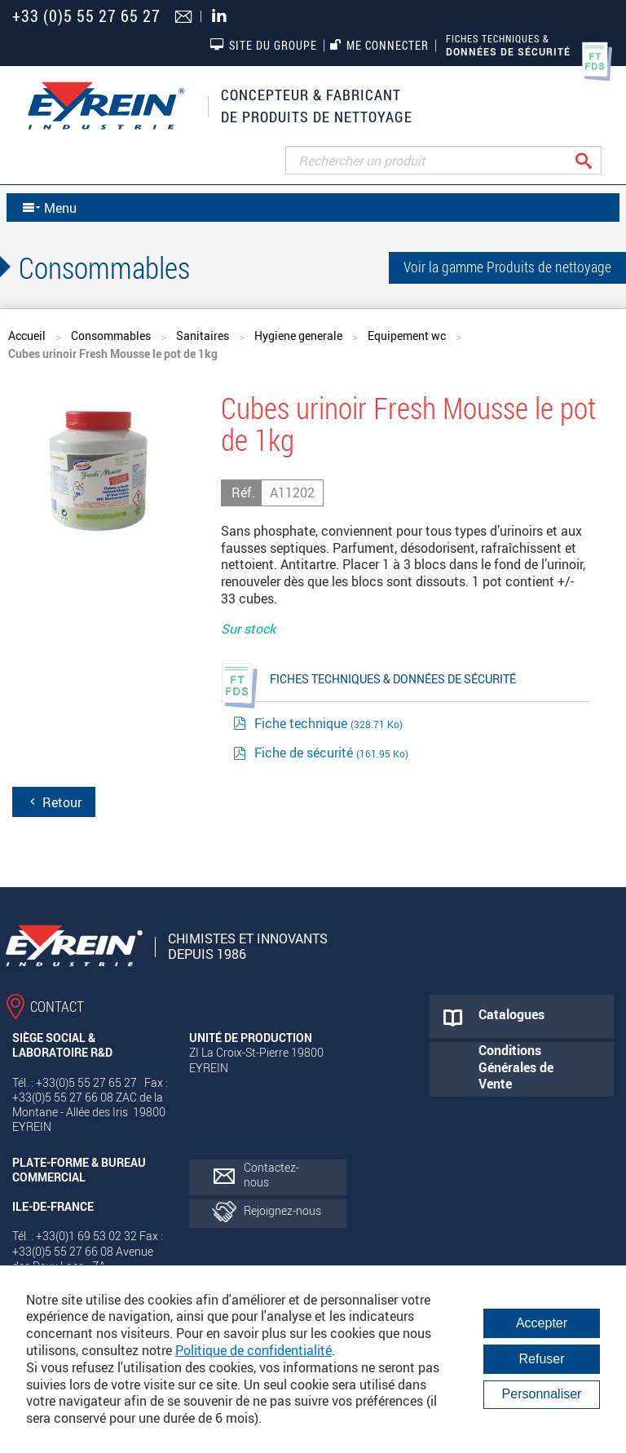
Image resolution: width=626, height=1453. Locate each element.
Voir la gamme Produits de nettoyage (507, 266)
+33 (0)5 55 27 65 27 (86, 16)
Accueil (27, 335)
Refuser (541, 1359)
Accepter (541, 1323)
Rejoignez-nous (282, 1210)
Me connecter (379, 45)
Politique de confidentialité (253, 1350)
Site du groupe (263, 45)
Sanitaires (202, 335)
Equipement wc (407, 335)
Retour (54, 802)
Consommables (111, 335)
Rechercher (596, 160)
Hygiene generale (298, 335)
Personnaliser (542, 1394)
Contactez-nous (271, 1174)
